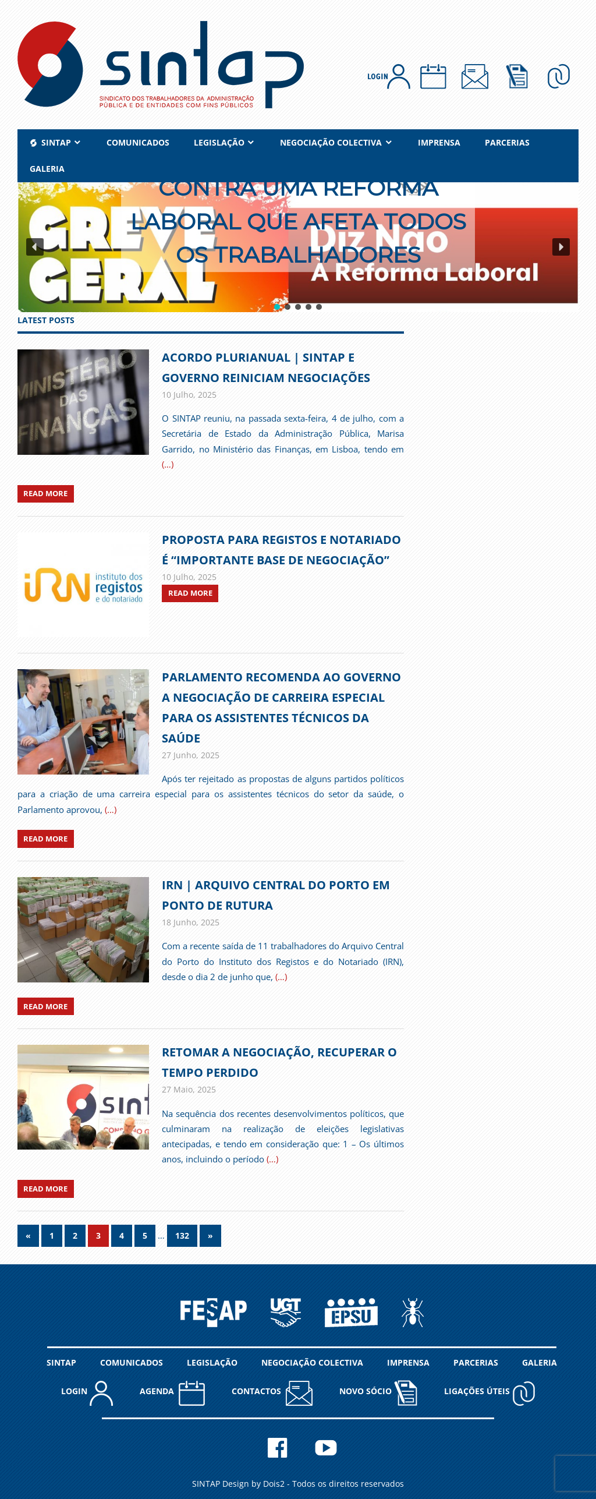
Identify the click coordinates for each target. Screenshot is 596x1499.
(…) (167, 464)
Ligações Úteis (489, 1393)
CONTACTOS (272, 1393)
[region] (298, 247)
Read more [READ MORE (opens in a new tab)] (190, 593)
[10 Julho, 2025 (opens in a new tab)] (189, 576)
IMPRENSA (439, 142)
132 (182, 1235)
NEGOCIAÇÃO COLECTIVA (331, 142)
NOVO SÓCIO (378, 1392)
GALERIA (47, 168)
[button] (298, 247)
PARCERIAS (507, 142)
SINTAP (61, 1362)
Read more (45, 493)
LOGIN (87, 1393)
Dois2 (274, 1483)
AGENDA (172, 1393)
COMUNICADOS (138, 142)
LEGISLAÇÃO (219, 142)
